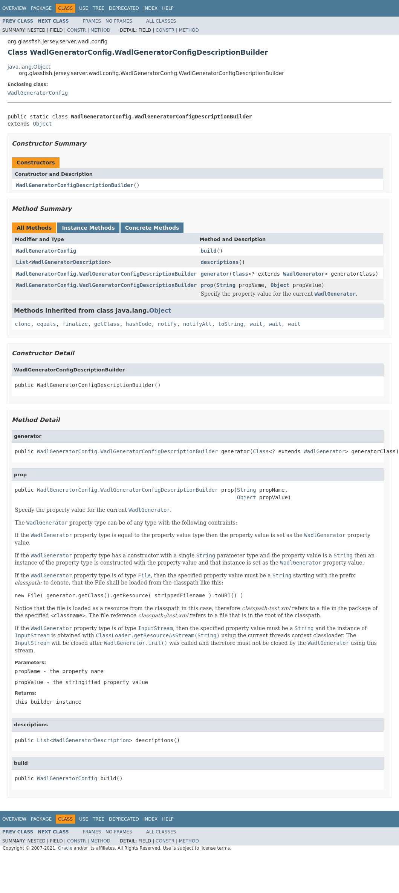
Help (168, 8)
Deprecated (124, 8)
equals (46, 324)
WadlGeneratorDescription (70, 262)
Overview (14, 8)
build (208, 251)
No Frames (118, 21)
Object (42, 124)
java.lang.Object (29, 67)
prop (206, 285)
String (226, 285)
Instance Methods (88, 228)
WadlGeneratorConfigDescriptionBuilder (74, 185)
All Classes (161, 21)
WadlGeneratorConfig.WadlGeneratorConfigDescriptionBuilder (106, 274)
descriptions (219, 262)
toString (230, 324)
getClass (106, 324)
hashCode (138, 324)
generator (214, 274)
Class (240, 274)
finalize (74, 324)
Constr (76, 30)
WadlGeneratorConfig (38, 93)
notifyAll (197, 324)
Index (151, 8)
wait (256, 324)
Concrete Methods (152, 228)
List (22, 262)
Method (100, 30)
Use (83, 8)
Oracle (65, 848)
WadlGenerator (304, 274)
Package (41, 8)
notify (167, 324)
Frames (92, 21)
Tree (98, 8)
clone (23, 324)
